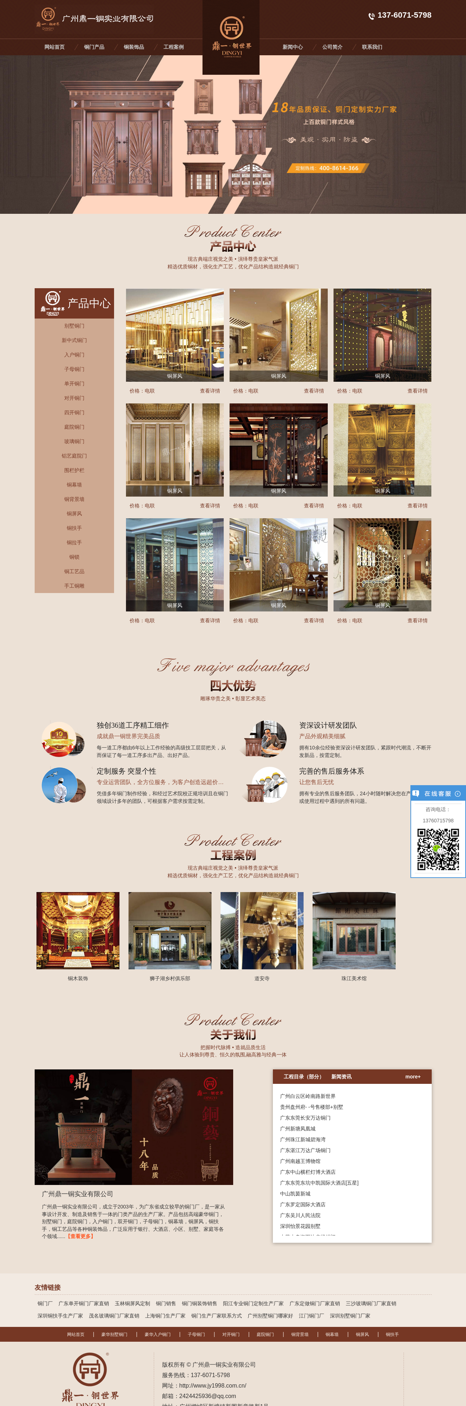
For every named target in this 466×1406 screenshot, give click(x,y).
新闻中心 (293, 47)
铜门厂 (45, 1303)
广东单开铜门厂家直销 (83, 1303)
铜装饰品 (134, 47)
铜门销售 (166, 1303)
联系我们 (372, 47)
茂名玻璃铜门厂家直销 (114, 1316)
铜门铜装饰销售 (199, 1303)
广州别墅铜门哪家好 (270, 1316)
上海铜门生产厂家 (165, 1316)
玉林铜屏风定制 (132, 1303)
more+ (413, 1077)
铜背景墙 (300, 1334)
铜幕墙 (332, 1334)
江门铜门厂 (311, 1316)
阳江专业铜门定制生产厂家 (253, 1303)
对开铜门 (231, 1334)
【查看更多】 (80, 1236)
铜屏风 (362, 1334)
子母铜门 (196, 1334)
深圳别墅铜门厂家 (350, 1316)
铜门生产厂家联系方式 (216, 1316)
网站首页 (54, 47)
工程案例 (174, 47)
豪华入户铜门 (158, 1334)
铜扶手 (392, 1334)
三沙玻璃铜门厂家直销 (371, 1303)
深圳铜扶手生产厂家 (60, 1316)
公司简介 (332, 47)
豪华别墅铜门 (114, 1334)
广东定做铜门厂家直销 (314, 1303)
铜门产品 (94, 47)
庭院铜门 (265, 1334)
